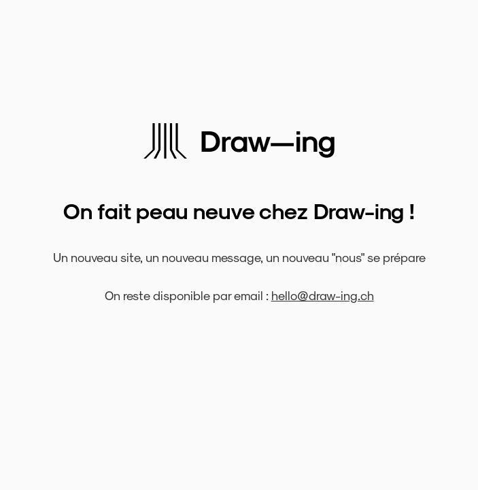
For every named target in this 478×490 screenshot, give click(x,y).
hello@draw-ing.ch (322, 295)
